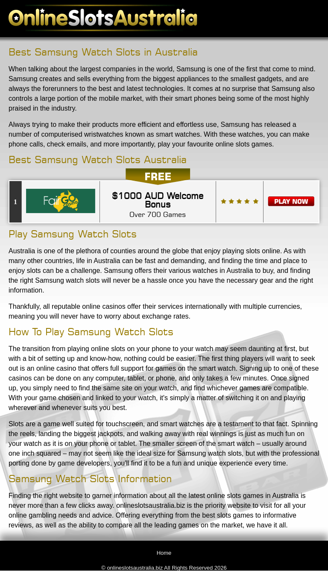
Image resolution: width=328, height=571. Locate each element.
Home (164, 553)
